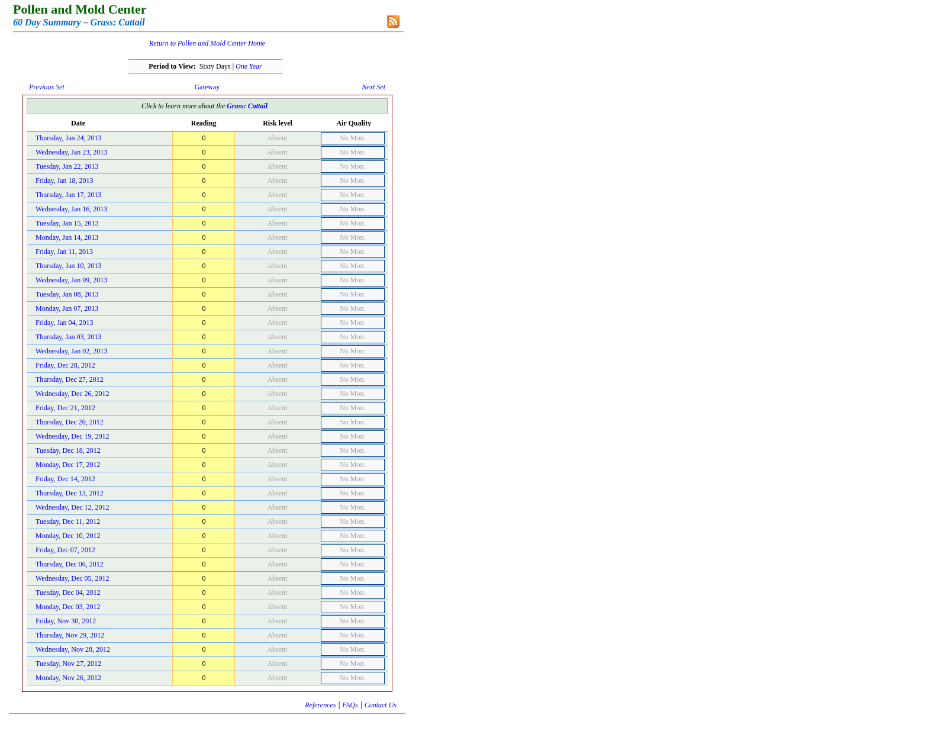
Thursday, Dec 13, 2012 (70, 493)
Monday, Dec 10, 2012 (68, 536)
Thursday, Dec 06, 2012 (70, 564)
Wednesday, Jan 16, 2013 (71, 209)
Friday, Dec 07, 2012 (65, 550)
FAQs (349, 705)
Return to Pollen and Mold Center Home (207, 43)
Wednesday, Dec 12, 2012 (72, 507)
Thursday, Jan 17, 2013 (69, 195)
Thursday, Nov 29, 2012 (70, 635)
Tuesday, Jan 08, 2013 (67, 294)
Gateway (207, 87)
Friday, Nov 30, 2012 (66, 621)
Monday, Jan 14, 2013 (67, 237)
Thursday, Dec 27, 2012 (70, 379)
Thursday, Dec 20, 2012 (70, 422)
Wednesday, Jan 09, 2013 (71, 280)
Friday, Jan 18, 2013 (65, 180)
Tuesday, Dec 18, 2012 (68, 450)
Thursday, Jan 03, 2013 (69, 337)
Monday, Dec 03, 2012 (68, 607)
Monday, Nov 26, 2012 (68, 678)
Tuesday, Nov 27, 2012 (68, 663)
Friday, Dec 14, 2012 (65, 479)
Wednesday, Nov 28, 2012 (73, 649)
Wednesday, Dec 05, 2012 (72, 578)
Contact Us (381, 705)
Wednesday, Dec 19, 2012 (72, 436)
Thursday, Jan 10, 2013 (69, 266)
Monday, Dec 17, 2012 (68, 465)
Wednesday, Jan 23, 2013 (71, 152)
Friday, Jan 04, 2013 (65, 322)
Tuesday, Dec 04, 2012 (68, 592)
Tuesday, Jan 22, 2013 (67, 166)
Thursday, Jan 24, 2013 (69, 138)
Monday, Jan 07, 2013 (67, 308)
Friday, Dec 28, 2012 (65, 365)
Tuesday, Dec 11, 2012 (68, 521)
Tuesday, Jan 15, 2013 (67, 223)
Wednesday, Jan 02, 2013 (71, 351)
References (320, 705)
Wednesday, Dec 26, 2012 (72, 393)
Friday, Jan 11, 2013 (64, 251)
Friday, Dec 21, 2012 (65, 408)
